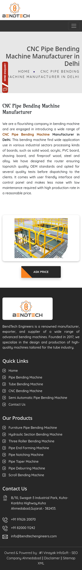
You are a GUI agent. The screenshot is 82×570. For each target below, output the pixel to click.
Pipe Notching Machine (26, 455)
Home (24, 71)
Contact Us (17, 404)
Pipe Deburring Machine (27, 468)
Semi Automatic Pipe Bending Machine (38, 398)
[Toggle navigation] (74, 26)
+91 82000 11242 (23, 528)
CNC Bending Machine (25, 391)
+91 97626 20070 (23, 519)
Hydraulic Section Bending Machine (35, 434)
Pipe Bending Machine (25, 377)
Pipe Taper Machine (24, 461)
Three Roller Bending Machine (31, 441)
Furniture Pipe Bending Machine (33, 428)
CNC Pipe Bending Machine (26, 134)
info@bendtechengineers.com (34, 536)
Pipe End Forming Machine (29, 448)
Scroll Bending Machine (26, 475)
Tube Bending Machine (26, 384)
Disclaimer (52, 558)
